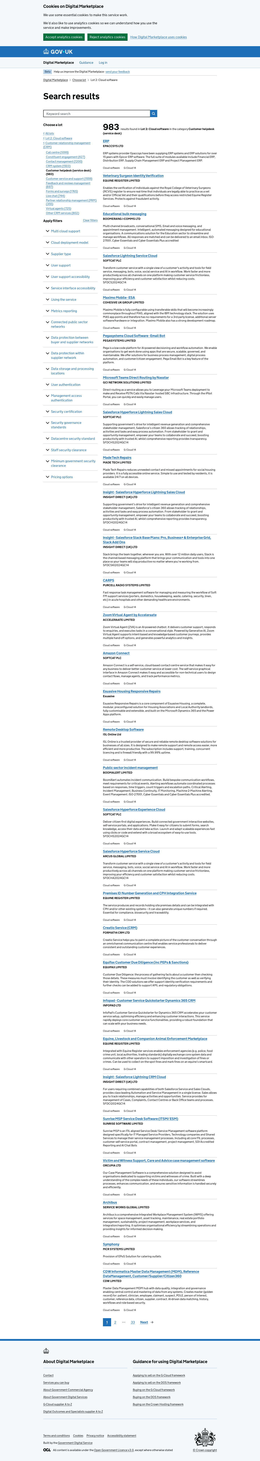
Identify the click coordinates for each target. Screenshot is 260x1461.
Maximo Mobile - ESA (119, 297)
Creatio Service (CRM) (120, 928)
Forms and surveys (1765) (62, 191)
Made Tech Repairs (117, 457)
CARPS (108, 580)
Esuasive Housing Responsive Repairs (131, 691)
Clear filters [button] (90, 220)
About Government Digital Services (65, 1397)
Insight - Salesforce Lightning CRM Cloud (134, 1077)
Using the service (63, 299)
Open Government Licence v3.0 (114, 1450)
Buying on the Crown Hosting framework (158, 1404)
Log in (103, 62)
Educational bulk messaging (124, 214)
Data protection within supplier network (67, 355)
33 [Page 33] (133, 1322)
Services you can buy (56, 1382)
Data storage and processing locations (72, 371)
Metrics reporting (64, 311)
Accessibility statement (121, 1435)
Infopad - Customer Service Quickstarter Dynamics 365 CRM (149, 1000)
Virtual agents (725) (58, 208)
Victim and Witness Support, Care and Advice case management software (159, 1160)
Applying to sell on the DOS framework (157, 1382)
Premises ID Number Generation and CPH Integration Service (149, 893)
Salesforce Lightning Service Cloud (130, 256)
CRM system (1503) (58, 166)
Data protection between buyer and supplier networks (72, 339)
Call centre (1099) (57, 152)
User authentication (65, 385)
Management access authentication (66, 398)
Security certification (66, 412)
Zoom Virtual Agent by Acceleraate (130, 615)
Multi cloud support (65, 231)
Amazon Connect (116, 653)
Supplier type (61, 254)
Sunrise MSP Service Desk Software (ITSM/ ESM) (140, 1119)
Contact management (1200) (64, 161)
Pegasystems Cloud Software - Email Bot (134, 336)
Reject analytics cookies (107, 37)
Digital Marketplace (58, 62)
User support (61, 265)
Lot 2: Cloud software (58, 138)
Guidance (86, 62)
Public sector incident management (130, 768)
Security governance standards (66, 425)
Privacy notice (95, 1435)
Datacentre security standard (73, 438)
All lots (49, 133)
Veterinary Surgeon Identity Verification (133, 176)
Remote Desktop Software (123, 729)
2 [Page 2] (115, 1322)
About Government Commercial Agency (68, 1389)
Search (153, 113)
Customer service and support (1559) (69, 178)
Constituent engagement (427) (65, 157)
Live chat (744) (55, 196)
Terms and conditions (56, 1435)
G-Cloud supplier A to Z (57, 1404)
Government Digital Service (75, 1443)
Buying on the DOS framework (151, 1397)
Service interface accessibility (73, 288)
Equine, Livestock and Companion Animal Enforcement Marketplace (155, 1039)
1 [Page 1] (107, 1322)
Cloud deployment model (69, 242)
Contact (48, 1375)
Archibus (110, 1202)
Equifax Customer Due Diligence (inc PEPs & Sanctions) (146, 962)
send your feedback (118, 71)
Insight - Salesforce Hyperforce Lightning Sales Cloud (144, 492)
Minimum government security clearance (73, 463)
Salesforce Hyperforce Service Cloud (131, 851)
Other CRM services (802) (62, 213)
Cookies (78, 1435)
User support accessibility (70, 277)
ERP (106, 141)
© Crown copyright (205, 1450)
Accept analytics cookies (64, 37)
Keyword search (58, 114)
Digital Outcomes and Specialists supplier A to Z (73, 1411)
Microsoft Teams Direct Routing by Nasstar (136, 377)
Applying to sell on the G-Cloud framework (159, 1375)
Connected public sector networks (69, 324)
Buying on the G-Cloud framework (154, 1389)
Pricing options (62, 477)
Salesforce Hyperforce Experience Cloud (134, 809)
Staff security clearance (68, 450)
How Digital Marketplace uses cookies (158, 37)
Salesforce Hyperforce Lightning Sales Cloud (137, 412)
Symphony (111, 1244)
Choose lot (79, 80)
